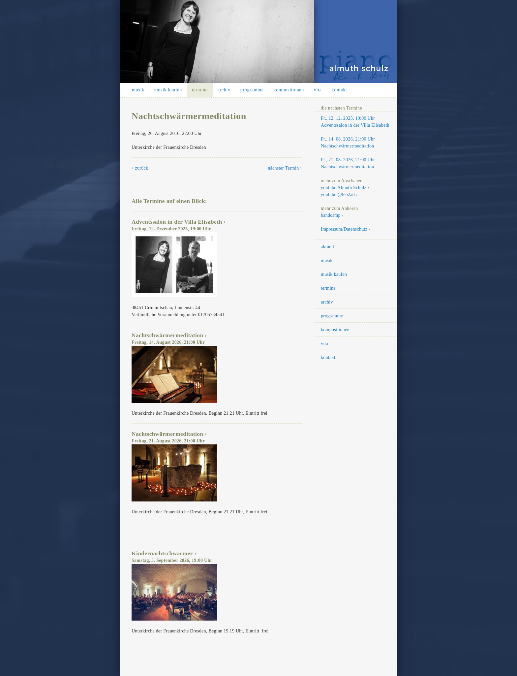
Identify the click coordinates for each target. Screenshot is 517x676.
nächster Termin (283, 168)
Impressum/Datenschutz (344, 229)
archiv (224, 89)
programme (252, 89)
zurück (141, 168)
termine (200, 89)
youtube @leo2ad (338, 194)
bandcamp (331, 215)
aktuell (327, 246)
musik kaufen (168, 89)
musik (138, 89)
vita (318, 89)
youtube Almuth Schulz (343, 187)
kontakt (339, 89)
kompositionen (289, 89)
